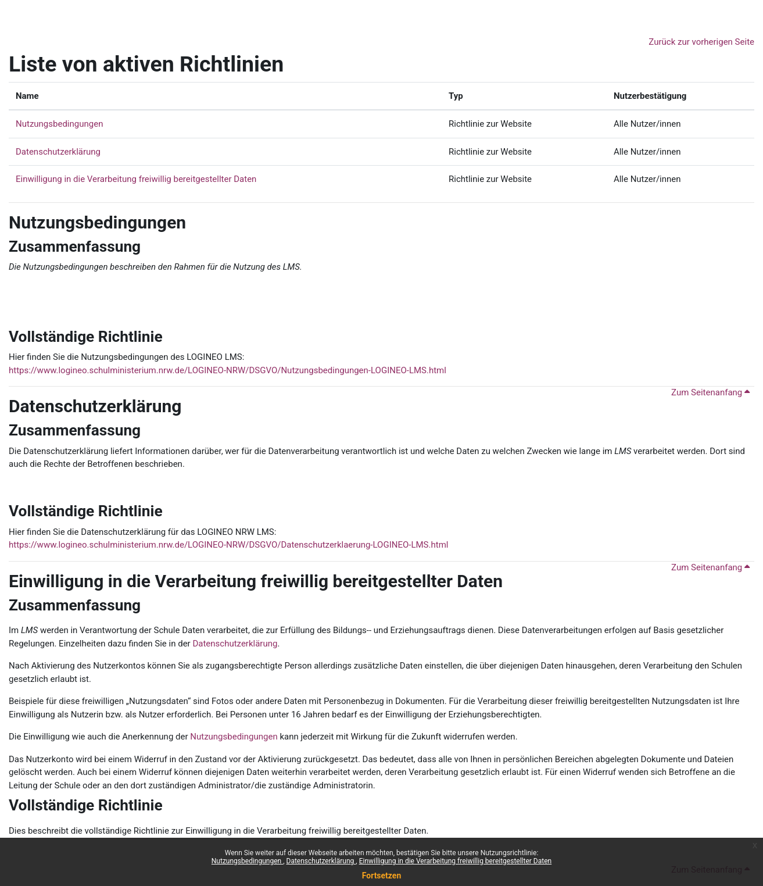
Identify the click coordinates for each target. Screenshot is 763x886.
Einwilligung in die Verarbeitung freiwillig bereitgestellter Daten (455, 861)
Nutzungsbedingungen (247, 861)
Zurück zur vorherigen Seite (701, 42)
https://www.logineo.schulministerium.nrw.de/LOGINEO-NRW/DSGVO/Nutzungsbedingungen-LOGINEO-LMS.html (227, 370)
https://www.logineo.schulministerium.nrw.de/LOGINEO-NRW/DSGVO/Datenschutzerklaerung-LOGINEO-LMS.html (228, 545)
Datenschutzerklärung (321, 861)
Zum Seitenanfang (710, 392)
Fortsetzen (382, 875)
